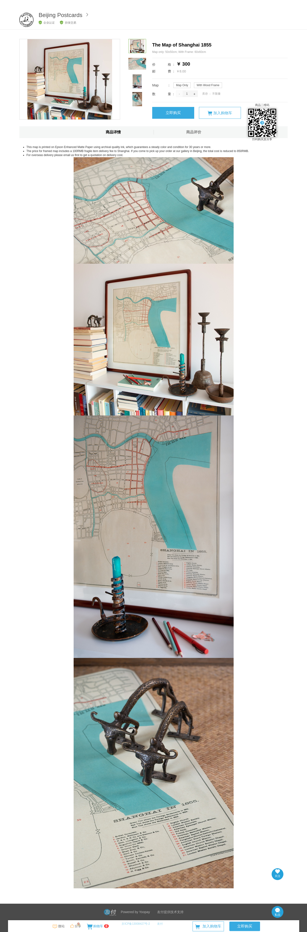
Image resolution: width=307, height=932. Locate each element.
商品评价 (193, 132)
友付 (160, 923)
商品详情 (113, 132)
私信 (277, 912)
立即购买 (173, 113)
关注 (277, 873)
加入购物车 (220, 113)
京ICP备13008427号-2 (136, 923)
